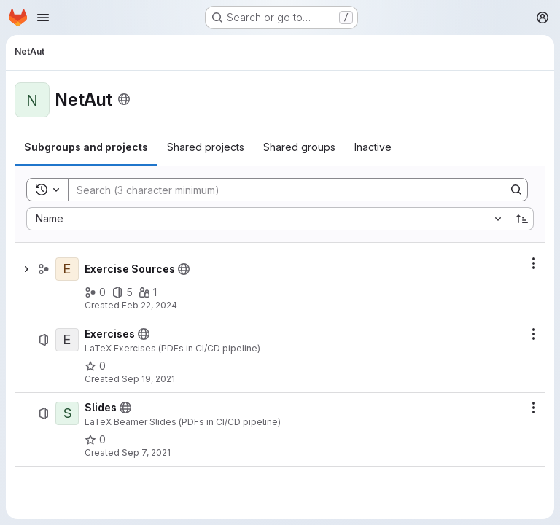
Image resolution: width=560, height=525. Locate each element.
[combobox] (268, 218)
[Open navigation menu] (43, 17)
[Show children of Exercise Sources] (26, 269)
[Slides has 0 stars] (95, 440)
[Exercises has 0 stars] (95, 366)
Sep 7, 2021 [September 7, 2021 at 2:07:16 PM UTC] (146, 452)
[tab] (86, 147)
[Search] (279, 189)
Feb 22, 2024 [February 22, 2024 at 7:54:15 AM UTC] (149, 305)
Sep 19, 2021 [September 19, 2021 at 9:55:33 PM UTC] (148, 378)
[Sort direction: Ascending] (522, 218)
